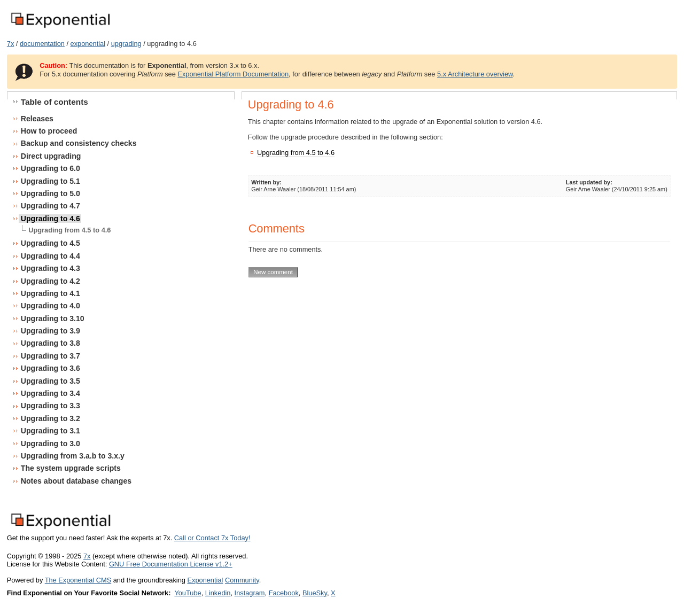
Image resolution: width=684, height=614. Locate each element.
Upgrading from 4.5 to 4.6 (296, 153)
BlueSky (314, 593)
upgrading (126, 44)
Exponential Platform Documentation (233, 74)
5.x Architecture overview (475, 74)
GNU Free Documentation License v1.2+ (170, 564)
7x (10, 44)
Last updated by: (589, 182)
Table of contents (54, 101)
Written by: (266, 182)
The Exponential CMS (78, 580)
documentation (42, 44)
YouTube (187, 593)
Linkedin (218, 593)
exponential (88, 44)
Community (242, 580)
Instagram (250, 593)
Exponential (205, 580)
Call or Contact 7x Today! (212, 538)
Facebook (284, 593)
